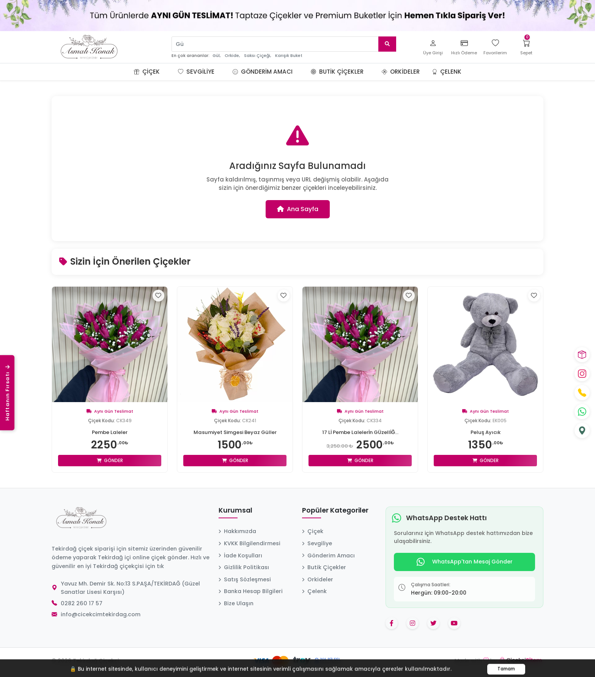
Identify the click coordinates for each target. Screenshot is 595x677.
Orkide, (232, 56)
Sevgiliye (196, 72)
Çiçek (147, 72)
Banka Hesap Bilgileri (251, 591)
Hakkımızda (237, 531)
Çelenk (446, 72)
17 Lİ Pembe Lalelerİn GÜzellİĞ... (360, 432)
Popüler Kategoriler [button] (335, 511)
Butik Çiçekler (337, 72)
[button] (169, 72)
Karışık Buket (288, 56)
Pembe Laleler (109, 432)
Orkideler (401, 72)
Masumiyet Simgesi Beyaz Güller (235, 432)
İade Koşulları (240, 555)
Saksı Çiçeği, (257, 56)
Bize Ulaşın (236, 603)
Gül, (216, 56)
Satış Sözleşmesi (245, 579)
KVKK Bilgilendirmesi (249, 543)
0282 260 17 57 (81, 603)
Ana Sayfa (297, 209)
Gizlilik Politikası (244, 567)
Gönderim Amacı (263, 72)
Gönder (110, 460)
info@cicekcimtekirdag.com (100, 614)
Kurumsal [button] (235, 511)
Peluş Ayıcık (485, 432)
